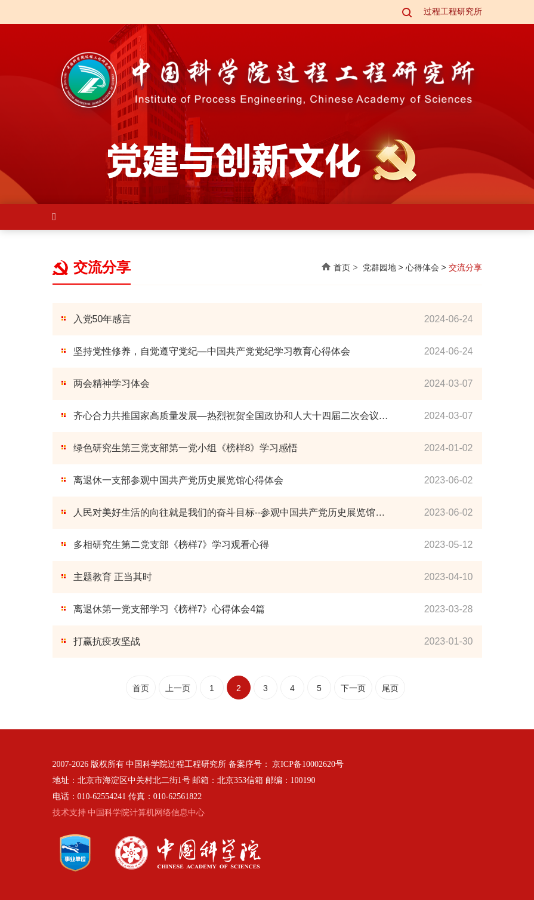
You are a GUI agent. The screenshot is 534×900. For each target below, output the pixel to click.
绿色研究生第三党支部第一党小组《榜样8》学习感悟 (185, 448)
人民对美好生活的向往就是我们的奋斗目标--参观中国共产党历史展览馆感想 (229, 513)
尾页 (390, 688)
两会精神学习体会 (111, 383)
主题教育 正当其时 (112, 577)
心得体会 (422, 267)
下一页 (353, 688)
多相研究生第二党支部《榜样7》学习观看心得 (171, 545)
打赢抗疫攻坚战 (106, 641)
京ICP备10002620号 (308, 764)
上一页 (177, 688)
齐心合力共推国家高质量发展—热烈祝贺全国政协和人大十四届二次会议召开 (230, 417)
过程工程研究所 (453, 11)
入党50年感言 (102, 319)
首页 (342, 267)
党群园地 (379, 267)
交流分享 (465, 267)
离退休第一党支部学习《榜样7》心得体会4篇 (169, 609)
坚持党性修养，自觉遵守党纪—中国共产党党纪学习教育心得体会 (211, 351)
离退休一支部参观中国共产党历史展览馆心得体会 (178, 480)
